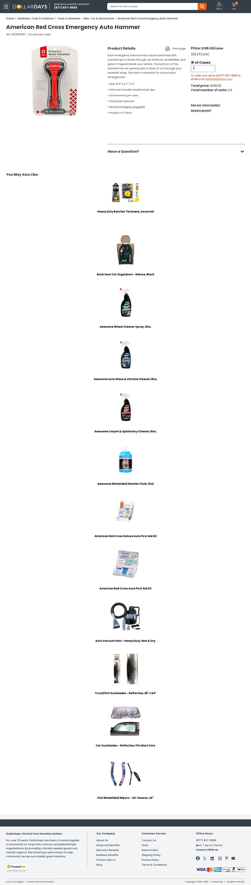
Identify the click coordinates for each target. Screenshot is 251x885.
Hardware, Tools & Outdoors (35, 18)
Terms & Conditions (154, 865)
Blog (99, 865)
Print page (179, 48)
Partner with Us (106, 860)
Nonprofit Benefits (108, 845)
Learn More (219, 877)
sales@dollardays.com (218, 79)
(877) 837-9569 (206, 840)
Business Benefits (107, 855)
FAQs (145, 845)
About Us (102, 840)
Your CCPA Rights (15, 881)
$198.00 (215, 85)
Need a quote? (201, 110)
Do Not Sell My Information (40, 881)
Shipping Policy (151, 855)
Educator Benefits (107, 850)
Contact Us (149, 840)
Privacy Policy (150, 860)
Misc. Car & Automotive (99, 18)
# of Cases (200, 62)
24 (230, 90)
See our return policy (205, 105)
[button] (219, 6)
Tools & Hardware (68, 18)
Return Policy (150, 850)
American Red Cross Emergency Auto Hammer (147, 18)
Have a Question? (125, 151)
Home (10, 18)
